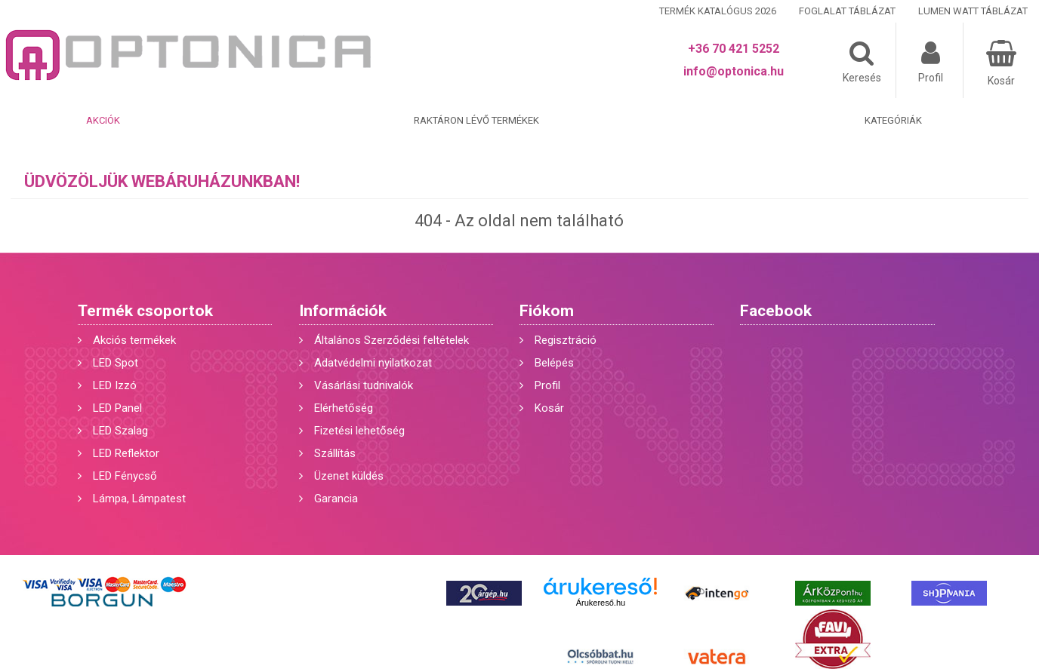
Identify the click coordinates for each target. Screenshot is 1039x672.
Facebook (776, 311)
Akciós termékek (134, 340)
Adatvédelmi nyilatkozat (373, 363)
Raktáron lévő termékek (476, 120)
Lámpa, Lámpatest (139, 498)
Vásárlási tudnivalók (363, 385)
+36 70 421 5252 (733, 48)
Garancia (336, 498)
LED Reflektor (126, 453)
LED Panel (117, 408)
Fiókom (547, 311)
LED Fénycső (125, 476)
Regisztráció (566, 340)
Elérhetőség (343, 408)
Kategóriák (893, 120)
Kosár (549, 408)
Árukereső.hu (600, 602)
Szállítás (335, 453)
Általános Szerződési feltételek (391, 340)
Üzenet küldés (349, 476)
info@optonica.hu (733, 71)
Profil (547, 385)
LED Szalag (120, 430)
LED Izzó (115, 385)
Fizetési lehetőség (359, 430)
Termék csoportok (145, 311)
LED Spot (115, 363)
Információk (343, 311)
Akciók (103, 120)
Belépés (554, 363)
